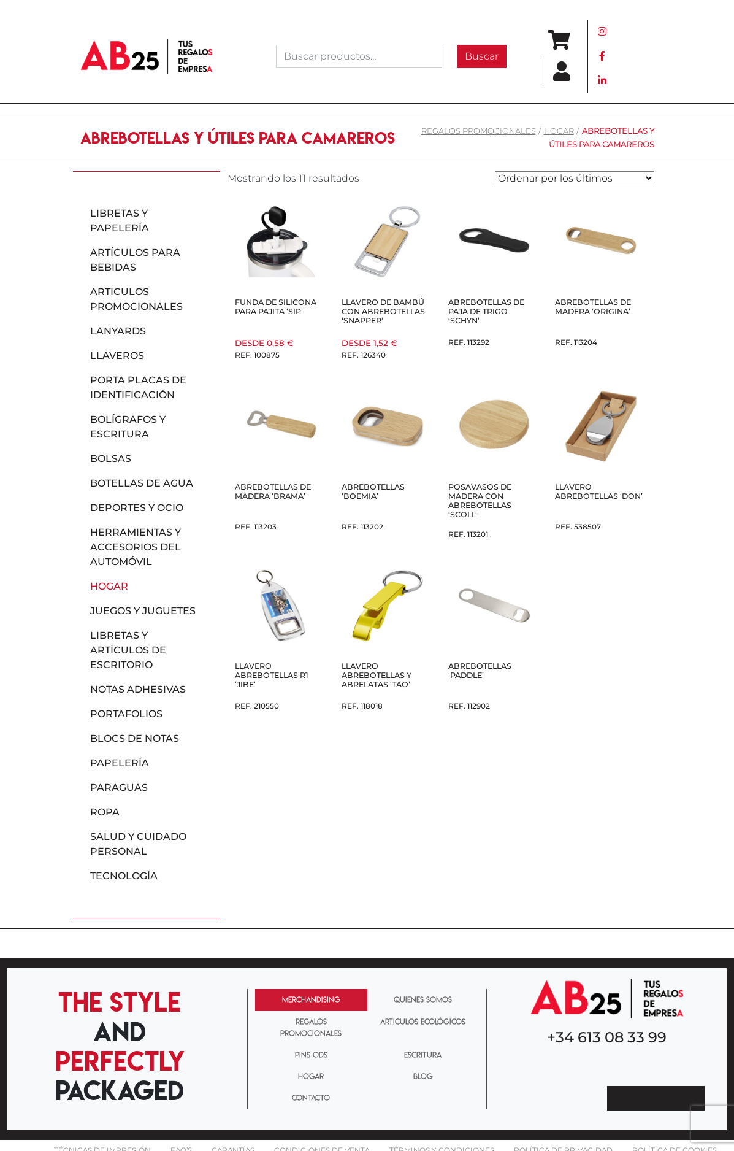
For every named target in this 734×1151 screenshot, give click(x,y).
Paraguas (119, 787)
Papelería (119, 763)
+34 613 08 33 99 (607, 1037)
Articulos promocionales (136, 299)
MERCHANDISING (311, 999)
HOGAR (311, 1076)
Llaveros (117, 355)
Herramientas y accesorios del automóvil (135, 547)
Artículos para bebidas (135, 260)
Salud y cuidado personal (138, 844)
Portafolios (126, 714)
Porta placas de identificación (138, 387)
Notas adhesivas (138, 689)
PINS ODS (311, 1055)
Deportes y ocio (136, 508)
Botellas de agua (141, 483)
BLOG (423, 1076)
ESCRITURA (423, 1055)
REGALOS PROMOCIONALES (478, 131)
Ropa (105, 812)
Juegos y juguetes (143, 611)
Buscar (482, 56)
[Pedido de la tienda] (574, 178)
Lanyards (118, 331)
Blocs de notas (134, 738)
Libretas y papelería (119, 220)
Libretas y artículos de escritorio (128, 650)
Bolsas (110, 458)
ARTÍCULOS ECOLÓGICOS (422, 1021)
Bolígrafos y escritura (128, 427)
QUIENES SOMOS (423, 999)
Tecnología (124, 876)
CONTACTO (311, 1098)
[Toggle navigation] (636, 56)
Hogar (559, 131)
